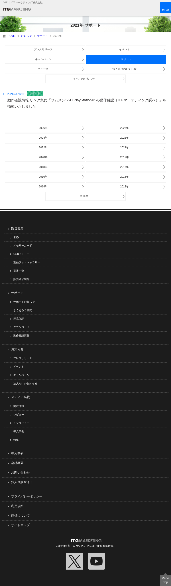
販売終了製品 (21, 279)
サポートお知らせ (24, 301)
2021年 (124, 147)
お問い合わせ (20, 472)
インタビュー (21, 423)
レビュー (18, 414)
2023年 (124, 137)
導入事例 (18, 431)
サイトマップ (20, 525)
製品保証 (18, 318)
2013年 (124, 186)
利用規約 (17, 506)
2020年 (43, 157)
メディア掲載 (20, 397)
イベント (124, 49)
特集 (16, 439)
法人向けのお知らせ (124, 69)
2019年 (124, 157)
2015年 (124, 176)
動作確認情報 (21, 335)
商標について (20, 515)
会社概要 (17, 463)
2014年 (43, 186)
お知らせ (26, 35)
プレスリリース (43, 49)
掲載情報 (18, 406)
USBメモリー (21, 254)
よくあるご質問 (22, 310)
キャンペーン (43, 59)
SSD (16, 237)
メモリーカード (22, 245)
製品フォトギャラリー (26, 262)
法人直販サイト (22, 482)
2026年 (43, 128)
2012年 (83, 196)
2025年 (124, 128)
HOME (12, 35)
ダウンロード (21, 327)
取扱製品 (17, 228)
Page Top (165, 580)
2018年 (43, 167)
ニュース (43, 69)
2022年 (43, 147)
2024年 (43, 137)
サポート (42, 35)
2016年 (43, 176)
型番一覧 (18, 270)
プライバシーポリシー (26, 496)
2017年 (124, 167)
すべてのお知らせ (84, 78)
